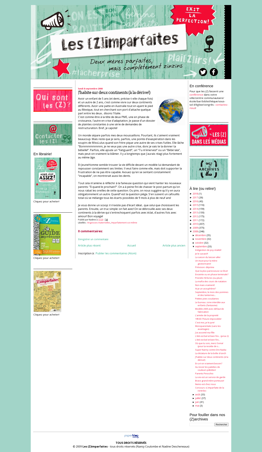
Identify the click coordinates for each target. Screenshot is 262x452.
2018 (195, 193)
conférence (196, 94)
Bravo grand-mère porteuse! (209, 380)
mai (197, 405)
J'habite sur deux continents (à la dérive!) (114, 92)
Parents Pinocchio (204, 373)
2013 (195, 212)
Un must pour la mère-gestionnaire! (206, 262)
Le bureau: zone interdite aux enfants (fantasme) (210, 304)
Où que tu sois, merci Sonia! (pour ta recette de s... (209, 345)
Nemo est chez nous (205, 384)
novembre (200, 238)
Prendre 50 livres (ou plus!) (208, 277)
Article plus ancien (174, 245)
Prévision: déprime (204, 267)
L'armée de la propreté (206, 315)
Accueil (131, 245)
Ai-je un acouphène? (205, 288)
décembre (200, 235)
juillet (198, 398)
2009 (195, 227)
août (197, 394)
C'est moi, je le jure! (205, 322)
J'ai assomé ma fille (205, 332)
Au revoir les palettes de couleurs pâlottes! (207, 368)
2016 (195, 201)
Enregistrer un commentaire (93, 239)
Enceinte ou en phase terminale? (211, 274)
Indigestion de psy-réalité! (208, 249)
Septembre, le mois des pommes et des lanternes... (211, 294)
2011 (195, 220)
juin (197, 402)
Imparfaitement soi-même (124, 222)
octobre (199, 242)
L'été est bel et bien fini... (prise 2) (212, 336)
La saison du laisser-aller (208, 257)
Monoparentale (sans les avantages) (208, 328)
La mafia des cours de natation (211, 281)
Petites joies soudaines (207, 298)
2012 (195, 216)
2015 (195, 205)
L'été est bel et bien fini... (207, 339)
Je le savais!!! (201, 253)
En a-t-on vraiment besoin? (208, 363)
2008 (195, 231)
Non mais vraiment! (205, 285)
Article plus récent (89, 245)
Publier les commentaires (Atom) (116, 253)
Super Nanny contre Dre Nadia (210, 349)
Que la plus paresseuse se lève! (211, 270)
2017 (195, 197)
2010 (195, 223)
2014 (195, 208)
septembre (201, 246)
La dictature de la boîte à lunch (210, 353)
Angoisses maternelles (98, 222)
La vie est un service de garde (210, 377)
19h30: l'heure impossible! (208, 318)
